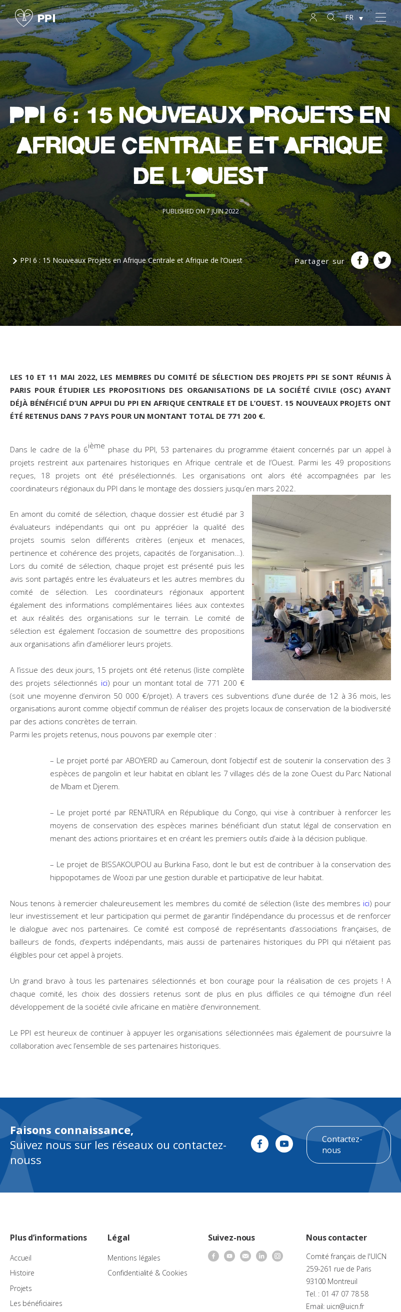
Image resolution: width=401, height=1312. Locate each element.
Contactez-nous (342, 1145)
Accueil (21, 1258)
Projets (21, 1288)
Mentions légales (134, 1258)
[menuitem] (354, 18)
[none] (354, 18)
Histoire (22, 1273)
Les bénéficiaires (36, 1303)
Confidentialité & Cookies (148, 1273)
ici (104, 683)
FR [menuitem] (349, 17)
